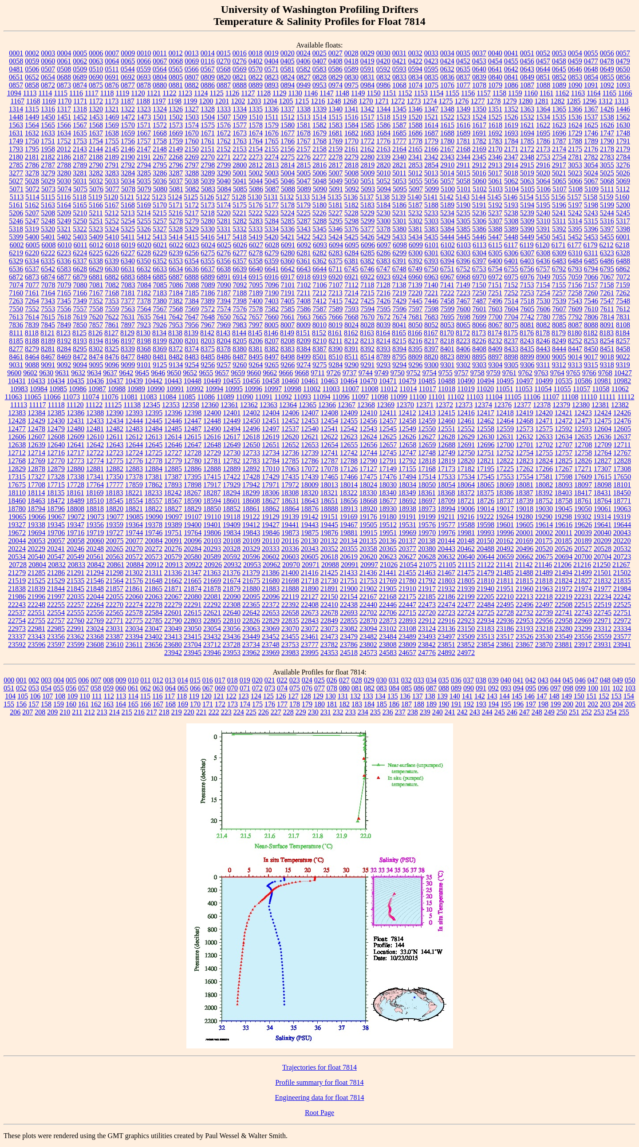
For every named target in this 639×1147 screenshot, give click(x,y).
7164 (48, 293)
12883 (134, 468)
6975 (511, 277)
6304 (479, 253)
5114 (32, 197)
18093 (563, 484)
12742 (349, 452)
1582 (319, 125)
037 (468, 680)
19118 (231, 516)
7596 (399, 309)
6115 (495, 245)
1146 (311, 93)
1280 (525, 101)
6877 (64, 277)
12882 (114, 468)
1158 (499, 93)
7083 (128, 285)
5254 (128, 221)
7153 (527, 285)
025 (319, 680)
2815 (303, 165)
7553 (48, 309)
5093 (368, 189)
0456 (527, 61)
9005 (559, 357)
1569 (112, 125)
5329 (192, 229)
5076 (96, 189)
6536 (16, 269)
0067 (160, 61)
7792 (575, 317)
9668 (302, 373)
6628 (80, 269)
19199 (427, 516)
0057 (623, 53)
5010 (383, 173)
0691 (112, 77)
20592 (232, 556)
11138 (132, 405)
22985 (56, 628)
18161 (75, 492)
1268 (350, 101)
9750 (397, 373)
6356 (224, 261)
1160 (531, 93)
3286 (160, 173)
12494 (232, 429)
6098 (400, 245)
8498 (287, 357)
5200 (623, 205)
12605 (622, 429)
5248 (48, 221)
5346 (335, 229)
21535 (75, 580)
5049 (335, 181)
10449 (212, 381)
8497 (271, 357)
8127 (111, 333)
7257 (559, 293)
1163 (578, 93)
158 (46, 704)
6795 (607, 269)
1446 (623, 109)
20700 (583, 556)
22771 (114, 620)
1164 (593, 93)
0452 (463, 61)
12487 (192, 429)
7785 (559, 317)
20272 (153, 548)
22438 (349, 604)
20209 (602, 540)
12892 (251, 468)
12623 (349, 437)
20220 (622, 540)
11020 (485, 389)
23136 (446, 628)
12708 (583, 444)
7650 (224, 317)
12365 (307, 405)
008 (108, 680)
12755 (544, 452)
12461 (466, 421)
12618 (251, 437)
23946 (212, 652)
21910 (407, 588)
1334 (240, 109)
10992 (195, 389)
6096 (368, 245)
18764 (602, 500)
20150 (485, 540)
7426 (383, 301)
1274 (429, 101)
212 (89, 712)
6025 (224, 245)
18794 (36, 508)
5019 (527, 173)
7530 (543, 301)
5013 (431, 173)
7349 (80, 301)
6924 (399, 277)
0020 (287, 53)
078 (332, 688)
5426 (367, 237)
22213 (524, 596)
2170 (495, 149)
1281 (541, 101)
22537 (17, 612)
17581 (544, 476)
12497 (271, 429)
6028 (272, 245)
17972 (290, 484)
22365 (251, 604)
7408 (303, 301)
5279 (192, 221)
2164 (399, 149)
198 (543, 704)
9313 (575, 365)
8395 (415, 349)
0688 (64, 77)
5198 (591, 205)
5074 (64, 189)
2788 (64, 165)
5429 (383, 237)
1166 (625, 93)
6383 (383, 261)
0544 (128, 69)
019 (245, 680)
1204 (270, 101)
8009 (303, 325)
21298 (114, 572)
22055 (114, 596)
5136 (350, 197)
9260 (240, 365)
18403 (563, 492)
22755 (36, 620)
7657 (255, 317)
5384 (447, 229)
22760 (75, 620)
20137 (407, 540)
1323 (144, 109)
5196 (559, 205)
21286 (56, 572)
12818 (427, 460)
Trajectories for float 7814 (319, 1067)
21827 (583, 580)
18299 (251, 492)
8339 (128, 349)
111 (97, 696)
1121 (154, 93)
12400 (212, 413)
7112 (352, 285)
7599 (447, 309)
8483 (192, 357)
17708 (36, 484)
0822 (255, 77)
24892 (446, 652)
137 (417, 696)
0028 (351, 53)
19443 (310, 524)
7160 (16, 293)
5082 (192, 189)
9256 (208, 365)
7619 (80, 317)
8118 (32, 333)
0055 (591, 53)
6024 (208, 245)
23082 (349, 628)
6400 (495, 261)
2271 (224, 157)
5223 (271, 213)
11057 (581, 389)
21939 (466, 588)
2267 (160, 157)
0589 (351, 69)
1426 (607, 109)
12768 (17, 460)
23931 (602, 644)
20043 (622, 532)
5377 (367, 229)
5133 (303, 197)
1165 (609, 93)
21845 (75, 588)
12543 (368, 429)
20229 (36, 548)
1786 (543, 141)
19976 (446, 532)
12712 (17, 452)
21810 (485, 580)
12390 (114, 413)
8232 (495, 341)
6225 (96, 253)
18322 (348, 492)
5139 (398, 197)
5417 (224, 237)
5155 (542, 197)
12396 (173, 413)
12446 (173, 421)
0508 (64, 69)
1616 (463, 125)
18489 (75, 500)
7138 (399, 285)
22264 (95, 604)
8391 (351, 349)
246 (512, 712)
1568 (96, 125)
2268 (176, 157)
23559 (602, 636)
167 (158, 704)
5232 (415, 213)
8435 (527, 349)
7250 (479, 293)
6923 (383, 277)
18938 (407, 508)
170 (195, 704)
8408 (479, 349)
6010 (64, 245)
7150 (479, 285)
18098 (602, 484)
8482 (176, 357)
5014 (447, 173)
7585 (287, 309)
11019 (465, 389)
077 (319, 688)
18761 (583, 500)
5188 (431, 205)
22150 (329, 596)
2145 (112, 149)
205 (630, 704)
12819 (446, 460)
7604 (511, 309)
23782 (329, 644)
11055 (562, 389)
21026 (389, 564)
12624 (368, 437)
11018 (446, 389)
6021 (160, 245)
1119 (123, 93)
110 (84, 696)
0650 (623, 69)
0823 (271, 77)
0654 (48, 77)
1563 (16, 125)
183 (356, 704)
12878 (36, 468)
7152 (511, 285)
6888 (192, 277)
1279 (509, 101)
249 (549, 712)
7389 (208, 301)
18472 (56, 500)
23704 (192, 644)
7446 (431, 301)
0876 (112, 85)
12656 (368, 444)
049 (617, 680)
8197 (128, 341)
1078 (479, 85)
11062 (620, 389)
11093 (302, 397)
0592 (383, 69)
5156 (558, 197)
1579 (271, 125)
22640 (232, 612)
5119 (95, 197)
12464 (505, 421)
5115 (48, 197)
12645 (153, 444)
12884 (153, 468)
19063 (622, 508)
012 (158, 680)
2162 (367, 149)
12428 (17, 421)
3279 (48, 173)
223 (226, 712)
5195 (543, 205)
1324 (160, 109)
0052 (543, 53)
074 (282, 688)
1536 (575, 117)
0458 (559, 61)
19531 (407, 524)
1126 (232, 93)
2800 (240, 165)
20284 (192, 548)
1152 (405, 93)
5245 (623, 213)
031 (394, 680)
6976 (527, 277)
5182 (351, 205)
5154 (526, 197)
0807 (192, 77)
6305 (495, 253)
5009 (367, 173)
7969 (224, 325)
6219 (16, 253)
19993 (485, 532)
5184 (383, 205)
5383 (431, 229)
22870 (368, 620)
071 (245, 688)
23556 (583, 636)
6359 (271, 261)
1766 (287, 141)
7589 (335, 309)
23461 (310, 636)
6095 (352, 245)
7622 (112, 317)
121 (218, 696)
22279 (173, 604)
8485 (208, 357)
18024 (368, 484)
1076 (447, 85)
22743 (583, 612)
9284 (335, 365)
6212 (607, 245)
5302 (415, 221)
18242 (172, 492)
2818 (351, 165)
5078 (128, 189)
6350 (144, 261)
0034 (447, 53)
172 (220, 704)
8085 (559, 325)
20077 (134, 540)
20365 (388, 548)
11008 (369, 389)
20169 (524, 540)
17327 (36, 476)
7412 (319, 301)
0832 (383, 77)
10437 (114, 381)
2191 (144, 157)
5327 (160, 229)
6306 (511, 253)
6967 (447, 277)
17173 (446, 468)
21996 (36, 596)
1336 (271, 109)
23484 (388, 636)
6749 (415, 269)
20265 (114, 548)
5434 (415, 237)
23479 (349, 636)
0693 (144, 77)
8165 (399, 333)
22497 (544, 604)
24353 (329, 652)
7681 (415, 317)
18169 (94, 492)
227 (276, 712)
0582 (303, 69)
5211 (96, 213)
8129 (127, 333)
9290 (351, 365)
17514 (427, 476)
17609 (583, 476)
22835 (290, 620)
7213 (335, 293)
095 (530, 688)
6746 (367, 269)
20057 (56, 540)
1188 (143, 101)
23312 (602, 628)
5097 (416, 189)
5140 (414, 197)
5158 (590, 197)
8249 (559, 341)
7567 (160, 309)
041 (518, 680)
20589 (212, 556)
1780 (447, 141)
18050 (427, 484)
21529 (56, 580)
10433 (36, 381)
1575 (208, 125)
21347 (192, 572)
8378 (224, 349)
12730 (232, 452)
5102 (480, 189)
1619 (511, 125)
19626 (583, 524)
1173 (111, 101)
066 (195, 688)
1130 (295, 93)
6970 (479, 277)
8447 (575, 349)
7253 (527, 293)
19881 (349, 532)
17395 (192, 476)
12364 (288, 405)
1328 (208, 109)
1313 (621, 101)
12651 (271, 444)
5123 (159, 197)
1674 (255, 133)
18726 (485, 500)
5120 (111, 197)
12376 (503, 405)
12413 (427, 413)
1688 (447, 133)
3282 (96, 173)
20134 (348, 540)
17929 (232, 484)
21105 (447, 564)
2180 (16, 157)
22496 (524, 604)
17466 (349, 476)
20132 (329, 540)
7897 (128, 325)
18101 (622, 484)
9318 (607, 365)
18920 (368, 508)
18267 (192, 492)
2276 (303, 157)
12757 (563, 452)
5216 (176, 213)
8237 (511, 341)
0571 (271, 69)
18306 (270, 492)
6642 (287, 269)
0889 (255, 85)
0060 (48, 61)
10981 (602, 381)
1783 (495, 141)
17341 (95, 476)
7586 (303, 309)
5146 (510, 197)
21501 (602, 572)
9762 (525, 373)
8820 (431, 357)
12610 (95, 437)
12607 (36, 437)
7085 (160, 285)
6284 (351, 253)
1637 (96, 133)
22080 (192, 596)
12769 (36, 460)
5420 (271, 237)
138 (430, 696)
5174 (224, 205)
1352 (511, 109)
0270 (224, 61)
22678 (329, 612)
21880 (251, 588)
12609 (75, 437)
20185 (563, 540)
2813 (271, 165)
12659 (427, 444)
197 (530, 704)
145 (517, 696)
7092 (240, 285)
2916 (543, 165)
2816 (319, 165)
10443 (173, 381)
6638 (224, 269)
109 (72, 696)
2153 (240, 149)
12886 (192, 468)
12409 (349, 413)
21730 (329, 580)
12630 (485, 437)
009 (120, 680)
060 (120, 688)
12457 (388, 421)
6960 (415, 277)
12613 (153, 437)
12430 (56, 421)
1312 (605, 101)
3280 (64, 173)
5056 (431, 181)
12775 (114, 460)
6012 (96, 245)
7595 (383, 309)
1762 (224, 141)
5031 (80, 181)
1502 (176, 117)
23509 (466, 636)
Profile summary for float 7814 (319, 1082)
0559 (144, 69)
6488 (623, 261)
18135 (55, 492)
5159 (606, 197)
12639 (36, 444)
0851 (543, 77)
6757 (543, 269)
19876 (329, 532)
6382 (367, 261)
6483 (559, 261)
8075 (511, 325)
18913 (349, 508)
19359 (114, 524)
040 (506, 680)
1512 (287, 117)
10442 (153, 381)
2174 (559, 149)
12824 (544, 460)
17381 (153, 476)
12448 (212, 421)
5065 (559, 181)
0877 (128, 85)
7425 (367, 301)
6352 (160, 261)
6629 (96, 269)
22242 (622, 596)
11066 (51, 397)
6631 (128, 269)
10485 (427, 381)
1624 (575, 125)
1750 (32, 141)
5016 (479, 173)
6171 (559, 245)
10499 (544, 381)
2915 (527, 165)
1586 (383, 125)
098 (568, 688)
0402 (255, 61)
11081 (129, 397)
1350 (479, 109)
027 (344, 680)
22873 (388, 620)
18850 (212, 508)
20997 (369, 564)
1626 (607, 125)
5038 (192, 181)
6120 (543, 245)
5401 (48, 237)
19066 (37, 516)
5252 (112, 221)
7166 (80, 293)
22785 (153, 620)
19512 (388, 524)
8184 (622, 333)
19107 (193, 516)
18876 (310, 508)
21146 (543, 564)
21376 (232, 572)
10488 (446, 381)
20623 (388, 556)
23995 (310, 652)
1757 (144, 141)
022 (282, 680)
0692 (128, 77)
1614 (431, 125)
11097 (360, 397)
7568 (176, 309)
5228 (351, 213)
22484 (485, 604)
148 (554, 696)
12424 (602, 413)
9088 (32, 365)
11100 (417, 397)
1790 (607, 141)
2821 (399, 165)
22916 (446, 620)
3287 (176, 173)
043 (543, 680)
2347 (511, 157)
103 (630, 688)
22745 (602, 612)
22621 (212, 612)
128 (305, 696)
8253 (591, 341)
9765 (573, 373)
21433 (349, 572)
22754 (17, 620)
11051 (504, 389)
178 (294, 704)
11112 (625, 397)
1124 (201, 93)
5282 (240, 221)
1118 (107, 93)
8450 (591, 349)
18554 (134, 500)
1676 (271, 133)
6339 (112, 261)
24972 (466, 652)
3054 (591, 165)
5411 (127, 237)
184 (369, 704)
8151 (303, 333)
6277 (240, 253)
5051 (367, 181)
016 (207, 680)
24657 (407, 652)
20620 (368, 556)
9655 (206, 373)
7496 (495, 301)
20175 (543, 540)
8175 (511, 333)
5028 (32, 181)
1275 (445, 101)
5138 (382, 197)
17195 (485, 468)
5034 (128, 181)
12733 (251, 452)
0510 (96, 69)
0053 (559, 53)
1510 (255, 117)
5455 (607, 237)
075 (294, 688)
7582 (271, 309)
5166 (96, 205)
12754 (524, 452)
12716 (56, 452)
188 (419, 704)
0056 (607, 53)
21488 (524, 572)
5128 (239, 197)
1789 (591, 141)
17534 (466, 476)
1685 (399, 133)
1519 (399, 117)
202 (593, 704)
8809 (415, 357)
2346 (495, 157)
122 (231, 696)
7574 (224, 309)
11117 (37, 405)
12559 (505, 429)
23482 (368, 636)
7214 (351, 293)
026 (332, 680)
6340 (128, 261)
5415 (192, 237)
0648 (591, 69)
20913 (174, 564)
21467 (446, 572)
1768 (319, 141)
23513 (485, 636)
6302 (447, 253)
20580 (192, 556)
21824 (563, 580)
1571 (144, 125)
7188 (240, 293)
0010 (144, 53)
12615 (192, 437)
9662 (270, 373)
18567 (173, 500)
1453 (96, 117)
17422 (232, 476)
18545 (114, 500)
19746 (153, 532)
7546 (591, 301)
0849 (527, 77)
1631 (16, 133)
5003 (271, 173)
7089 (208, 285)
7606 (543, 309)
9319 (623, 365)
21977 (602, 588)
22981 (36, 628)
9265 (271, 365)
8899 (527, 357)
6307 (527, 253)
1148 (342, 93)
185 (381, 704)
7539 (559, 301)
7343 (48, 301)
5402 (64, 237)
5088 (288, 189)
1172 (96, 101)
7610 (591, 309)
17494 (407, 476)
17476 (388, 476)
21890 (310, 588)
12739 (310, 452)
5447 (495, 237)
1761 (208, 141)
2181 (32, 157)
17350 (114, 476)
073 (269, 688)
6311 (591, 253)
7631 (128, 317)
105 (22, 696)
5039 (208, 181)
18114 (36, 492)
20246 (75, 548)
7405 (287, 301)
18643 (310, 500)
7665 (319, 317)
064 (170, 688)
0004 (64, 53)
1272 (397, 101)
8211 (335, 341)
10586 (583, 381)
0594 (415, 69)
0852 (559, 77)
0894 (287, 85)
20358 (368, 548)
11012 (389, 389)
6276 (224, 253)
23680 (173, 644)
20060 (95, 540)
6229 (160, 253)
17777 (114, 484)
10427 (623, 373)
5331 (224, 229)
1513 (303, 117)
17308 (622, 468)
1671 (208, 133)
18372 (465, 492)
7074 (16, 285)
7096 (272, 285)
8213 (367, 341)
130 (330, 696)
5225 (303, 213)
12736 (290, 452)
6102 (448, 245)
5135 (334, 197)
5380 (399, 229)
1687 (431, 133)
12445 (153, 421)
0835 (431, 77)
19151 (329, 516)
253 (599, 712)
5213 (128, 213)
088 (443, 688)
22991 (75, 628)
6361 (303, 261)
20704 (602, 556)
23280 (563, 628)
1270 (366, 101)
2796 (176, 165)
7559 (112, 309)
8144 (239, 333)
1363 (527, 109)
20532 (622, 548)
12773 (75, 460)
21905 (388, 588)
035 (443, 680)
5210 (80, 213)
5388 (495, 229)
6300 (415, 253)
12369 (385, 405)
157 (33, 704)
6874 (48, 277)
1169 (48, 101)
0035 (463, 53)
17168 (427, 468)
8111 (16, 333)
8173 (479, 333)
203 (605, 704)
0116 (207, 61)
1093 (623, 85)
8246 (543, 341)
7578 (255, 309)
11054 (543, 389)
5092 (352, 189)
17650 (622, 476)
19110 (212, 516)
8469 (64, 357)
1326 (176, 109)
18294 (231, 492)
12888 (212, 468)
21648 (153, 580)
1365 (559, 109)
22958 (563, 620)
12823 (524, 460)
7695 (447, 317)
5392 (559, 229)
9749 (382, 373)
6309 (559, 253)
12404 (271, 413)
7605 (527, 309)
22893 (407, 620)
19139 (290, 516)
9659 (238, 373)
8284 (64, 349)
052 (21, 688)
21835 (622, 580)
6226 (112, 253)
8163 (367, 333)
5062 (511, 181)
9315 (591, 365)
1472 (128, 117)
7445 (415, 301)
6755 (511, 269)
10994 (214, 389)
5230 (383, 213)
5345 (319, 229)
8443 (543, 349)
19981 (466, 532)
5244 (607, 213)
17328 (56, 476)
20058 (76, 540)
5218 (208, 213)
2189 (112, 157)
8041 (399, 325)
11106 (531, 397)
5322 (80, 229)
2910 (447, 165)
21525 (36, 580)
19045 (563, 508)
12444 (134, 421)
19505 (368, 524)
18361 (426, 492)
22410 (329, 604)
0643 (527, 69)
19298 (563, 516)
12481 (95, 429)
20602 (271, 556)
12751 (485, 452)
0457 (543, 61)
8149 (287, 333)
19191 (407, 516)
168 (170, 704)
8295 (80, 349)
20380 (427, 548)
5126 (207, 197)
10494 (485, 381)
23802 (368, 644)
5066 (575, 181)
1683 (367, 133)
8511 (351, 357)
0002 (32, 53)
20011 (563, 532)
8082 (543, 325)
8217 (431, 341)
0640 (479, 69)
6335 (48, 261)
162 (96, 704)
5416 (208, 237)
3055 (607, 165)
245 (499, 712)
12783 (251, 460)
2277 (319, 157)
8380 (240, 349)
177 (282, 704)
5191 (479, 205)
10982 (622, 381)
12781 (212, 460)
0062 (80, 61)
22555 (75, 612)
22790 (173, 620)
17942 (251, 484)
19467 (349, 524)
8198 (144, 341)
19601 (505, 524)
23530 (544, 636)
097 (555, 688)
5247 (32, 221)
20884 (135, 564)
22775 (134, 620)
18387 (524, 492)
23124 (427, 628)
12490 (212, 429)
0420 (383, 61)
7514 (511, 301)
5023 (575, 173)
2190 (128, 157)
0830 (351, 77)
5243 (591, 213)
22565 (114, 612)
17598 (563, 476)
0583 (319, 69)
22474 (446, 604)
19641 (602, 524)
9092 (64, 365)
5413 (160, 237)
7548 (623, 301)
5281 (224, 221)
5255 (144, 221)
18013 (329, 484)
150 (579, 696)
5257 (160, 221)
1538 (607, 117)
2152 (224, 149)
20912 (154, 564)
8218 (447, 341)
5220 (224, 213)
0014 (208, 53)
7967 (208, 325)
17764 (95, 484)
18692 (407, 500)
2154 (255, 149)
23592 (17, 644)
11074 (90, 397)
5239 (527, 213)
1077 (463, 85)
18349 (407, 492)
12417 (485, 413)
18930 (388, 508)
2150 (192, 149)
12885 (173, 468)
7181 (128, 293)
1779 (431, 141)
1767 (303, 141)
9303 (479, 365)
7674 (399, 317)
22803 (192, 620)
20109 (251, 540)
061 (133, 688)
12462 (485, 421)
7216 (383, 293)
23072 (310, 628)
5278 (176, 221)
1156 (468, 93)
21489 (544, 572)
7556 (64, 309)
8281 (48, 349)
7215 (367, 293)
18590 (192, 500)
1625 (591, 125)
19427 (271, 524)
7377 (128, 301)
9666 (286, 373)
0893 (271, 85)
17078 (329, 468)
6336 (64, 261)
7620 (96, 317)
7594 (367, 309)
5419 (255, 237)
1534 (543, 117)
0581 (287, 69)
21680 (271, 580)
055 (58, 688)
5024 (591, 173)
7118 (367, 285)
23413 (173, 636)
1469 (112, 117)
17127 (368, 468)
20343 (310, 548)
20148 (465, 540)
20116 (290, 540)
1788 (575, 141)
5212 (112, 213)
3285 (144, 173)
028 (356, 680)
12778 (153, 460)
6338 (96, 261)
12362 (249, 405)
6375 (335, 261)
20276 (173, 548)
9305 (511, 365)
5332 (240, 229)
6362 (319, 261)
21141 (504, 564)
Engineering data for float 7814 (319, 1097)
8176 (527, 333)
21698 (290, 580)
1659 (128, 133)
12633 (544, 437)
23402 (153, 636)
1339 (319, 109)
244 (487, 712)
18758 (563, 500)
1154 (436, 93)
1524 (479, 117)
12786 (310, 460)
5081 (176, 189)
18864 (290, 508)
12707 (563, 444)
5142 (446, 197)
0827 (303, 77)
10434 (56, 381)
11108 (570, 397)
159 (58, 704)
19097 (173, 516)
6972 (495, 277)
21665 (192, 580)
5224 (287, 213)
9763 (541, 373)
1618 (495, 125)
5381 (415, 229)
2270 (208, 157)
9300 (431, 365)
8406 (463, 349)
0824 (287, 77)
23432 (212, 636)
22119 (290, 596)
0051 (527, 53)
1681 (335, 133)
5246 (16, 221)
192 (468, 704)
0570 (255, 69)
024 (307, 680)
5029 (48, 181)
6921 (351, 277)
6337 (80, 261)
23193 (524, 628)
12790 (368, 460)
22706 (388, 612)
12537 (290, 429)
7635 (144, 317)
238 (412, 712)
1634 (64, 133)
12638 (17, 444)
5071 (16, 189)
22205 (485, 596)
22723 (446, 612)
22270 (114, 604)
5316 (607, 221)
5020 (543, 173)
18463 (36, 500)
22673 (310, 612)
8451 (607, 349)
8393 (383, 349)
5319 (32, 229)
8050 (415, 325)
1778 (415, 141)
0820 (224, 77)
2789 (80, 165)
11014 (408, 389)
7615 (48, 317)
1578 (255, 125)
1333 (224, 109)
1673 (240, 133)
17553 (505, 476)
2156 (287, 149)
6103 (464, 245)
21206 (563, 564)
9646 (158, 373)
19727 (114, 532)
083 (381, 688)
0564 (160, 69)
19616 (563, 524)
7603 (495, 309)
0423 (431, 61)
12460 (446, 421)
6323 (607, 253)
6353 (176, 261)
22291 (192, 604)
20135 (368, 540)
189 (431, 704)
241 (450, 712)
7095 (256, 285)
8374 (192, 349)
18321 (329, 492)
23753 (290, 644)
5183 (367, 205)
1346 (415, 109)
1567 (80, 125)
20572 (134, 556)
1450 (48, 117)
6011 (80, 245)
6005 (32, 245)
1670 (192, 133)
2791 (112, 165)
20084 (154, 540)
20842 (96, 564)
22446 (388, 604)
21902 (368, 588)
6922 (367, 277)
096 (543, 688)
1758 (160, 141)
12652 (290, 444)
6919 (319, 277)
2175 (575, 149)
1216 (318, 101)
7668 (351, 317)
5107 (559, 189)
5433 (399, 237)
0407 (319, 61)
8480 (144, 357)
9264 (255, 365)
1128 (264, 93)
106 (35, 696)
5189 (447, 205)
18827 (173, 508)
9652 (190, 373)
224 (238, 712)
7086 (176, 285)
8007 (287, 325)
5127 (223, 197)
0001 (16, 53)
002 (33, 680)
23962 (251, 652)
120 (206, 696)
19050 (583, 508)
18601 (232, 500)
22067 (173, 596)
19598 (485, 524)
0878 (144, 85)
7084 (144, 285)
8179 (559, 333)
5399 (16, 237)
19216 (465, 516)
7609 (575, 309)
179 (307, 704)
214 (114, 712)
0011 (159, 53)
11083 (148, 397)
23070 (290, 628)
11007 (350, 389)
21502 (622, 572)
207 (27, 712)
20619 (349, 556)
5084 (224, 189)
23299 (583, 628)
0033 (431, 53)
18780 (17, 508)
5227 (335, 213)
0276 (240, 61)
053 (33, 688)
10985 (58, 389)
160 (71, 704)
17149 (388, 468)
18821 (134, 508)
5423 (319, 237)
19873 (290, 532)
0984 (367, 85)
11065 (32, 397)
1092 (607, 85)
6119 (526, 245)
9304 (495, 365)
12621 (310, 437)
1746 (591, 133)
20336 (290, 548)
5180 (319, 205)
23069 (271, 628)
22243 (17, 604)
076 (307, 688)
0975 (351, 85)
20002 (544, 532)
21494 (563, 572)
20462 (466, 548)
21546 (95, 580)
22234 (602, 596)
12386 (75, 413)
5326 (144, 229)
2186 (64, 157)
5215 (160, 213)
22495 (505, 604)
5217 (192, 213)
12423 (583, 413)
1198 (174, 101)
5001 (240, 173)
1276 (461, 101)
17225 (505, 468)
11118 (55, 405)
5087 (272, 189)
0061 (64, 61)
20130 (309, 540)
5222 (255, 213)
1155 (452, 93)
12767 (622, 452)
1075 (431, 85)
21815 (524, 580)
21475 (466, 572)
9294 (399, 365)
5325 (128, 229)
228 (288, 712)
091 (481, 688)
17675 (17, 484)
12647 (192, 444)
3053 (575, 165)
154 (628, 696)
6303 (463, 253)
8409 (495, 349)
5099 (432, 189)
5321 (64, 229)
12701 (524, 444)
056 (71, 688)
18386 (504, 492)
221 (201, 712)
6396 (463, 261)
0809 (208, 77)
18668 (368, 500)
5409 (96, 237)
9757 (461, 373)
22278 (153, 604)
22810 (232, 620)
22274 (134, 604)
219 (176, 712)
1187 (127, 101)
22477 (466, 604)
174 (245, 704)
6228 (144, 253)
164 (120, 704)
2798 (208, 165)
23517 (505, 636)
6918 (303, 277)
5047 (303, 181)
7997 (255, 325)
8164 (383, 333)
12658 (407, 444)
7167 (96, 293)
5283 (255, 221)
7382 (176, 301)
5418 (240, 237)
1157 (483, 93)
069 (220, 688)
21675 (251, 580)
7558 (96, 309)
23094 (368, 628)
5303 (431, 221)
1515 (335, 117)
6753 (479, 269)
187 (406, 704)
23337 (17, 636)
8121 (47, 333)
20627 (407, 556)
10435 (75, 381)
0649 (607, 69)
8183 (607, 333)
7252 (511, 293)
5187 (415, 205)
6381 (351, 261)
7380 (160, 301)
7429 (399, 301)
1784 (511, 141)
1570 (128, 125)
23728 (232, 644)
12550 (427, 429)
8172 (463, 333)
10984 (38, 389)
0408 (335, 61)
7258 (575, 293)
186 (394, 704)
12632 (524, 437)
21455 (407, 572)
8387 (319, 349)
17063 (290, 468)
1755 (112, 141)
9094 (80, 365)
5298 (351, 221)
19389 (173, 524)
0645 (559, 69)
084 (394, 688)
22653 (271, 612)
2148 (160, 149)
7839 (32, 325)
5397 (607, 229)
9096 (112, 365)
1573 (176, 125)
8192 (64, 341)
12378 (542, 405)
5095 (400, 189)
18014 (349, 484)
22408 (310, 604)
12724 (134, 452)
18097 (583, 484)
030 (381, 680)
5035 (144, 181)
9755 (445, 373)
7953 (176, 325)
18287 (212, 492)
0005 (80, 53)
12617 (232, 437)
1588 (415, 125)
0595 (431, 69)
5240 (543, 213)
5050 (351, 181)
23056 (232, 628)
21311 (153, 572)
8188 (32, 341)
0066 (144, 61)
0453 (479, 61)
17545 (485, 476)
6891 (224, 277)
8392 (367, 349)
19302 (583, 516)
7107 (336, 285)
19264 (504, 516)
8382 (271, 349)
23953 (232, 652)
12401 (232, 413)
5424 (335, 237)
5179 (303, 205)
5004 (287, 173)
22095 (251, 596)
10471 (388, 381)
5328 (176, 229)
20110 (271, 540)
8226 (479, 341)
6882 (112, 277)
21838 (17, 588)
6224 (80, 253)
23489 (407, 636)
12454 (329, 421)
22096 (271, 596)
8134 (159, 333)
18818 (95, 508)
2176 (591, 149)
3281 (80, 173)
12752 (505, 452)
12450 (251, 421)
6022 (176, 245)
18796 (56, 508)
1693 (511, 133)
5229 (367, 213)
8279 (32, 349)
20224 (17, 548)
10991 (175, 389)
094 (518, 688)
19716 (75, 532)
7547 (607, 301)
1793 (16, 149)
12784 (271, 460)
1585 (367, 125)
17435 (290, 476)
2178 (607, 149)
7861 (112, 325)
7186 (208, 293)
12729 (212, 452)
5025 (607, 173)
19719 (95, 532)
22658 (290, 612)
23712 (212, 644)
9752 (413, 373)
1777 (399, 141)
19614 (544, 524)
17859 (134, 484)
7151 (495, 285)
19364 (134, 524)
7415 (335, 301)
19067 (56, 516)
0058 (16, 61)
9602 (30, 373)
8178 (543, 333)
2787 (48, 165)
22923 (466, 620)
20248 (95, 548)
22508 (563, 604)
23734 (251, 644)
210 (64, 712)
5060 (479, 181)
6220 (32, 253)
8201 (192, 341)
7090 (224, 285)
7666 (335, 317)
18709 (446, 500)
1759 (176, 141)
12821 (485, 460)
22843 (310, 620)
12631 (505, 437)
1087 (527, 85)
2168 (463, 149)
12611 (114, 437)
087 (431, 688)
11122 (94, 405)
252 (586, 712)
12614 (173, 437)
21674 (232, 580)
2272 (240, 157)
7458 (447, 301)
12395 (153, 413)
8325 (112, 349)
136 (405, 696)
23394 (134, 636)
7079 (64, 285)
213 (102, 712)
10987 (97, 389)
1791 (623, 141)
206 (15, 712)
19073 (95, 516)
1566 (64, 125)
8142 (207, 333)
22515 (583, 604)
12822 (505, 460)
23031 (114, 628)
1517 (367, 117)
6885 (160, 277)
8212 (351, 341)
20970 (291, 564)
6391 (399, 261)
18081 (524, 484)
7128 (383, 285)
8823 (447, 357)
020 (257, 680)
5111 (607, 189)
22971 (602, 620)
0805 (176, 77)
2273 (255, 157)
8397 (431, 349)
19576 (427, 524)
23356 (56, 636)
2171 (511, 149)
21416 (310, 572)
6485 (591, 261)
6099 (416, 245)
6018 (112, 245)
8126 (95, 333)
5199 (607, 205)
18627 (271, 500)
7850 (80, 325)
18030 (388, 484)
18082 (544, 484)
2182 (48, 157)
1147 (326, 93)
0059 (32, 61)
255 (624, 712)
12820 (466, 460)
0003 (48, 53)
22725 (485, 612)
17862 (153, 484)
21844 (56, 588)
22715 (407, 612)
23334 (622, 628)
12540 (310, 429)
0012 (176, 53)
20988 (330, 564)
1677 (287, 133)
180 (319, 704)
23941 (622, 644)
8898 (511, 357)
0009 (128, 53)
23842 (427, 644)
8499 (303, 357)
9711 (317, 373)
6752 (463, 269)
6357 (240, 261)
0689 (80, 77)
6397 (479, 261)
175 (257, 704)
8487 (240, 357)
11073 (71, 397)
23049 (173, 628)
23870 (544, 644)
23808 (388, 644)
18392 (543, 492)
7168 (112, 293)
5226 (319, 213)
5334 (271, 229)
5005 (303, 173)
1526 (511, 117)
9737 (350, 373)
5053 (399, 181)
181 (332, 704)
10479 (407, 381)
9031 (16, 365)
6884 (144, 277)
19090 (154, 516)
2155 (271, 149)
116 (157, 696)
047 (593, 680)
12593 (583, 429)
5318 (16, 229)
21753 (368, 580)
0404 (271, 61)
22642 (251, 612)
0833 (399, 77)
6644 (319, 269)
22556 (95, 612)
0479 (623, 61)
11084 (167, 397)
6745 (351, 269)
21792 (427, 580)
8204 (224, 341)
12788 (349, 460)
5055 (415, 181)
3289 (208, 173)
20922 (193, 564)
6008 (48, 245)
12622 (329, 437)
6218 (622, 245)
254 (611, 712)
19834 (232, 532)
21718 (310, 580)
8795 (399, 357)
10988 (117, 389)
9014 (575, 357)
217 (151, 712)
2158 (319, 149)
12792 (407, 460)
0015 (224, 53)
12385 (56, 413)
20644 (485, 556)
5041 (240, 181)
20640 (466, 556)
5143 (462, 197)
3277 (16, 173)
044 (555, 680)
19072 (76, 516)
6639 (240, 269)
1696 (559, 133)
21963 (544, 588)
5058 (463, 181)
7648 (208, 317)
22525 (622, 604)
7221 (431, 293)
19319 (622, 516)
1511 (271, 117)
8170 (447, 333)
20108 (232, 540)
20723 (622, 556)
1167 (17, 101)
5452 (575, 237)
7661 (287, 317)
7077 (32, 285)
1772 (367, 141)
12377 (522, 405)
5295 (335, 221)
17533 (446, 476)
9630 (46, 373)
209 (52, 712)
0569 (240, 69)
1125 (216, 93)
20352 (329, 548)
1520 (415, 117)
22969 (583, 620)
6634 (176, 269)
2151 (208, 149)
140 (455, 696)
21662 (173, 580)
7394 (224, 301)
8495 (255, 357)
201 (580, 704)
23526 (524, 636)
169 (183, 704)
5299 (367, 221)
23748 (271, 644)
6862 (623, 269)
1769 (335, 141)
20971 (311, 564)
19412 (251, 524)
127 (293, 696)
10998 (292, 389)
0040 (495, 53)
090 (468, 688)
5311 (559, 221)
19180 (388, 516)
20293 (212, 548)
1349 (463, 109)
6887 (176, 277)
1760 (192, 141)
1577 (240, 125)
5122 (143, 197)
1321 (112, 109)
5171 (176, 205)
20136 (387, 540)
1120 (138, 93)
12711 (622, 444)
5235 (463, 213)
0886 (208, 85)
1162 (562, 93)
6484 (575, 261)
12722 (95, 452)
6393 (431, 261)
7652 (240, 317)
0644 (543, 69)
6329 (16, 261)
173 (232, 704)
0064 (112, 61)
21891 (329, 588)
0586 (335, 69)
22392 (290, 604)
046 (580, 680)
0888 (240, 85)
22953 (524, 620)
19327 (17, 524)
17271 (583, 468)
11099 (398, 397)
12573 (524, 429)
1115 (60, 93)
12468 (524, 421)
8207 (271, 341)
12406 (290, 413)
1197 (159, 101)
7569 (192, 309)
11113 (18, 405)
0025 (319, 53)
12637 (622, 437)
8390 (335, 349)
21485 (505, 572)
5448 (511, 237)
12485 (173, 429)
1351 (495, 109)
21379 (251, 572)
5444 (447, 237)
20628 (427, 556)
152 (604, 696)
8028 (367, 325)
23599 (75, 644)
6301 (431, 253)
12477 (17, 429)
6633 (160, 269)
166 (145, 704)
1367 (591, 109)
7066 (591, 277)
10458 (271, 381)
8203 (208, 341)
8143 (223, 333)
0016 (240, 53)
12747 (407, 452)
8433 (511, 349)
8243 (527, 341)
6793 (575, 269)
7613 (16, 317)
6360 (287, 261)
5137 (366, 197)
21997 (56, 596)
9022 (623, 357)
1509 (240, 117)
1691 (479, 133)
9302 (463, 365)
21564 (114, 580)
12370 (405, 405)
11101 (437, 397)
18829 (192, 508)
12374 (483, 405)
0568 (224, 69)
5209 (64, 213)
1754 (96, 141)
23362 (75, 636)
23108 (407, 628)
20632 (446, 556)
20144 (446, 540)
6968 (463, 277)
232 (338, 712)
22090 (232, 596)
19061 (602, 508)
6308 (543, 253)
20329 (251, 548)
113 (121, 696)
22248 (36, 604)
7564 (144, 309)
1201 (222, 101)
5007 (335, 173)
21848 (95, 588)
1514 (319, 117)
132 (355, 696)
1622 (543, 125)
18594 (212, 500)
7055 (559, 277)
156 (21, 704)
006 (83, 680)
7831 (623, 317)
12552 (466, 429)
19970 (427, 532)
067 (207, 688)
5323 (96, 229)
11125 (113, 405)
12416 (466, 413)
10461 (310, 381)
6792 (559, 269)
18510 (95, 500)
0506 (32, 69)
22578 (134, 612)
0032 (415, 53)
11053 (523, 389)
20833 (76, 564)
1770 (351, 141)
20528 (602, 548)
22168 (388, 596)
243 (474, 712)
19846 (271, 532)
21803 (446, 580)
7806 (591, 317)
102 (617, 688)
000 (9, 680)
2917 (559, 165)
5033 (112, 181)
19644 (622, 524)
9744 (366, 373)
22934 (485, 620)
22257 (75, 604)
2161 (351, 149)
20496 (524, 548)
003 (46, 680)
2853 (415, 165)
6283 (335, 253)
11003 (330, 389)
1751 (48, 141)
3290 (224, 173)
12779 (173, 460)
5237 (495, 213)
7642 (176, 317)
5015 (463, 173)
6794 (591, 269)
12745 (388, 452)
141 (467, 696)
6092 (304, 245)
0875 (96, 85)
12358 (190, 405)
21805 (466, 580)
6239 (176, 253)
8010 (319, 325)
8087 (575, 325)
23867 (524, 644)
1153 (421, 93)
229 (301, 712)
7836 (16, 325)
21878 (212, 588)
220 (189, 712)
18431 (602, 492)
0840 (495, 77)
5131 (271, 197)
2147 (144, 149)
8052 (431, 325)
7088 (192, 285)
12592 (563, 429)
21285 (36, 572)
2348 (527, 157)
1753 (80, 141)
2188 (96, 157)
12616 (212, 437)
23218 (544, 628)
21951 (505, 588)
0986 (383, 85)
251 (574, 712)
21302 (134, 572)
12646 (173, 444)
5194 (527, 205)
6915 (255, 277)
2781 (575, 157)
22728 (505, 612)
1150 (373, 93)
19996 (505, 532)
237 (400, 712)
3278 (32, 173)
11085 (186, 397)
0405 (287, 61)
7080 (80, 285)
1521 (431, 117)
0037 (479, 53)
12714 (36, 452)
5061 (495, 181)
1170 (64, 101)
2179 (623, 149)
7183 (160, 293)
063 (158, 688)
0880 (160, 85)
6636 (192, 269)
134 (380, 696)
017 (220, 680)
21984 (622, 588)
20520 (544, 548)
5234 (447, 213)
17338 (75, 476)
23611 (133, 644)
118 (182, 696)
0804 (160, 77)
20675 (544, 556)
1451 (64, 117)
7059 (575, 277)
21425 (329, 572)
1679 (319, 133)
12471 (544, 421)
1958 (48, 149)
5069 (623, 181)
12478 (36, 429)
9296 (415, 365)
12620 (290, 437)
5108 (575, 189)
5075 (80, 189)
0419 (367, 61)
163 (108, 704)
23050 (192, 628)
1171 (80, 101)
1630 (623, 125)
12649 (232, 444)
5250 (80, 221)
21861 (134, 588)
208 (40, 712)
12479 (56, 429)
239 (425, 712)
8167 (431, 333)
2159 (335, 149)
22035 (75, 596)
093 (506, 688)
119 (194, 696)
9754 (429, 373)
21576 (134, 580)
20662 (524, 556)
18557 (153, 500)
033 (419, 680)
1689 (463, 133)
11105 (512, 397)
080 (344, 688)
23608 (95, 644)
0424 (447, 61)
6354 (192, 261)
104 (10, 696)
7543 (575, 301)
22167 (368, 596)
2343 (447, 157)
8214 (383, 341)
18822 (153, 508)
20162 (504, 540)
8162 (351, 333)
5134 (319, 197)
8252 (575, 341)
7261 (607, 293)
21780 (407, 580)
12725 (153, 452)
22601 (173, 612)
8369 (160, 349)
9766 (589, 373)
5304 (447, 221)
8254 (607, 341)
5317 (623, 221)
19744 (134, 532)
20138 (426, 540)
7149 (463, 285)
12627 (427, 437)
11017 (427, 389)
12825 (563, 460)
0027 (335, 53)
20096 (193, 540)
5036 (160, 181)
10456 (251, 381)
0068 (176, 61)
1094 (14, 93)
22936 (505, 620)
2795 (160, 165)
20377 (407, 548)
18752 (544, 500)
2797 (192, 165)
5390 (527, 229)
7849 (64, 325)
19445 (329, 524)
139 (442, 696)
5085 (240, 189)
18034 (407, 484)
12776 (134, 460)
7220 (415, 293)
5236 (479, 213)
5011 (399, 173)
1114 (45, 93)
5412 (144, 237)
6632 (144, 269)
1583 (335, 125)
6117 (511, 245)
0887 (224, 85)
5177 (271, 205)
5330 (208, 229)
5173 (208, 205)
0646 (575, 69)
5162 (32, 205)
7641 (160, 317)
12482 (114, 429)
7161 (32, 293)
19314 (602, 516)
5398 (623, 229)
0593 (399, 69)
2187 (80, 157)
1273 (413, 101)
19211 (446, 516)
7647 (192, 317)
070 (232, 688)
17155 (407, 468)
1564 (32, 125)
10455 (232, 381)
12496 (251, 429)
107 (47, 696)
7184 (176, 293)
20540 (36, 556)
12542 (349, 429)
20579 (173, 556)
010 (133, 680)
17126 (349, 468)
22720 (427, 612)
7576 (240, 309)
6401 (511, 261)
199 (555, 704)
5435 (431, 237)
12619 (271, 437)
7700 (495, 317)
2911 (463, 165)
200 (568, 704)
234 (363, 712)
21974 (583, 588)
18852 (232, 508)
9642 (126, 373)
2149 (176, 149)
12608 (56, 437)
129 (318, 696)
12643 (114, 444)
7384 (192, 301)
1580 (287, 125)
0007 (112, 53)
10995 (234, 389)
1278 (493, 101)
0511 (111, 69)
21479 (485, 572)
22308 (232, 604)
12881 (95, 468)
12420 (544, 413)
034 (431, 680)
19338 (36, 524)
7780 (543, 317)
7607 (559, 309)
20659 (505, 556)
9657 (222, 373)
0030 (383, 53)
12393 (134, 413)
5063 (527, 181)
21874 (192, 588)
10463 (329, 381)
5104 (512, 189)
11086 (206, 397)
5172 (192, 205)
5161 (16, 205)
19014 (485, 508)
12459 (427, 421)
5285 (287, 221)
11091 (263, 397)
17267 (563, 468)
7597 (415, 309)
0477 (591, 61)
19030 (544, 508)
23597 (56, 644)
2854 (431, 165)
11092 (283, 397)
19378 (153, 524)
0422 (415, 61)
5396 (591, 229)
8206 (255, 341)
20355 (349, 548)
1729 (575, 133)
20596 (251, 556)
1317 (64, 109)
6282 (319, 253)
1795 (32, 149)
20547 (56, 556)
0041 (511, 53)
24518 (349, 652)
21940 (485, 588)
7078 (48, 285)
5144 (478, 197)
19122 (251, 516)
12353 (171, 405)
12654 (329, 444)
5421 (287, 237)
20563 (114, 556)
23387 (114, 636)
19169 (349, 516)
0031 (399, 53)
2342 (431, 157)
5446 (479, 237)
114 (133, 696)
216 (139, 712)
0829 (335, 77)
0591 (367, 69)
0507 (48, 69)
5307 (495, 221)
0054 (575, 53)
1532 (527, 117)
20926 (213, 564)
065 (183, 688)
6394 (447, 261)
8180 (575, 333)
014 (183, 680)
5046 (287, 181)
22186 (446, 596)
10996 (253, 389)
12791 (388, 460)
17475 (368, 476)
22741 (563, 612)
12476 (622, 421)
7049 (543, 277)
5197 (575, 205)
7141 (447, 285)
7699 (479, 317)
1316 (48, 109)
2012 (64, 149)
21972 (563, 588)
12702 (544, 444)
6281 (303, 253)
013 (170, 680)
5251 (96, 221)
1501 (160, 117)
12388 (95, 413)
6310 (575, 253)
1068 (399, 85)
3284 (128, 173)
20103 (212, 540)
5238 (511, 213)
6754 (495, 269)
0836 (447, 77)
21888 (290, 588)
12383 (17, 413)
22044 (95, 596)
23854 (485, 644)
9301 (447, 365)
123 (243, 696)
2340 (399, 157)
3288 (192, 173)
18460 (17, 500)
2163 (383, 149)
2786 (32, 165)
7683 (431, 317)
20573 (153, 556)
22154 (349, 596)
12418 (505, 413)
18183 (114, 492)
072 (257, 688)
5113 (17, 197)
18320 (309, 492)
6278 (255, 253)
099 (580, 688)
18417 (583, 492)
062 (145, 688)
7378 (144, 301)
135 (392, 696)
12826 (583, 460)
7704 (511, 317)
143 (492, 696)
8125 (79, 333)
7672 (383, 317)
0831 (367, 77)
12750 (466, 452)
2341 (415, 157)
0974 (335, 85)
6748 (399, 269)
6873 (32, 277)
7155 (559, 285)
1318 (80, 109)
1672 (224, 133)
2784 (623, 157)
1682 (351, 133)
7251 (495, 293)
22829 (271, 620)
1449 (32, 117)
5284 (271, 221)
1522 (447, 117)
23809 (407, 644)
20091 (173, 540)
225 (251, 712)
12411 (387, 413)
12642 (95, 444)
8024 (351, 325)
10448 (192, 381)
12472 (563, 421)
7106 (320, 285)
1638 (112, 133)
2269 (192, 157)
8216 (415, 341)
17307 (602, 468)
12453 (310, 421)
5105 (528, 189)
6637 (208, 269)
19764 (192, 532)
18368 (446, 492)
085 (406, 688)
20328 (232, 548)
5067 (591, 181)
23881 (563, 644)
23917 (583, 644)
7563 (128, 309)
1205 (286, 101)
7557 (80, 309)
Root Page (319, 1112)
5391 (543, 229)
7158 (607, 285)
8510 (335, 357)
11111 (607, 397)
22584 (153, 612)
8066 (479, 325)
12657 (388, 444)
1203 (254, 101)
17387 (173, 476)
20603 (290, 556)
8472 (80, 357)
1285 (573, 101)
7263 (16, 301)
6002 (16, 245)
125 (268, 696)
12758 (583, 452)
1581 (303, 125)
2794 (144, 165)
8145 (255, 333)
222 (214, 712)
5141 (430, 197)
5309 (527, 221)
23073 (329, 628)
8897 (495, 357)
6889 (208, 277)
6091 (288, 245)
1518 (383, 117)
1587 (399, 125)
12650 (251, 444)
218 (164, 712)
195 (506, 704)
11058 (600, 389)
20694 (563, 556)
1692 (495, 133)
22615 (192, 612)
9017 (591, 357)
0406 (303, 61)
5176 (255, 205)
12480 (75, 429)
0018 (255, 53)
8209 (303, 341)
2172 (527, 149)
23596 (36, 644)
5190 (463, 205)
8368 (144, 349)
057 (83, 688)
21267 (621, 564)
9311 (543, 365)
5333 (255, 229)
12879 (56, 468)
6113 (479, 245)
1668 (160, 133)
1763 (240, 141)
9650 (174, 373)
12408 (329, 413)
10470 (368, 381)
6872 (16, 277)
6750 (431, 269)
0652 (32, 77)
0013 (192, 53)
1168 (33, 101)
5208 (48, 213)
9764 (557, 373)
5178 (287, 205)
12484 (153, 429)
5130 (255, 197)
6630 (112, 269)
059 (108, 688)
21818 (544, 580)
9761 (509, 373)
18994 (446, 508)
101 (605, 688)
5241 (559, 213)
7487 (479, 301)
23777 (310, 644)
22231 (583, 596)
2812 (255, 165)
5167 (112, 205)
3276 (623, 165)
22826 (251, 620)
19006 (466, 508)
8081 (527, 325)
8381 (255, 349)
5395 (575, 229)
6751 (447, 269)
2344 (463, 157)
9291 (367, 365)
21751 (349, 580)
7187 (224, 293)
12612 (134, 437)
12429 (36, 421)
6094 (336, 245)
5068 (607, 181)
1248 (334, 101)
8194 (96, 341)
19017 (505, 508)
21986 (17, 596)
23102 (388, 628)
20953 (252, 564)
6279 (271, 253)
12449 (232, 421)
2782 (591, 157)
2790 (96, 165)
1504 (208, 117)
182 (344, 704)
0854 (591, 77)
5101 (464, 189)
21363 (212, 572)
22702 (368, 612)
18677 (388, 500)
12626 (407, 437)
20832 (57, 564)
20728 (18, 564)
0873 (64, 85)
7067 (607, 277)
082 (369, 688)
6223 (64, 253)
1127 (248, 93)
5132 (287, 197)
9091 (48, 365)
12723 (114, 452)
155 (9, 704)
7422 (351, 301)
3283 (112, 173)
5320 (48, 229)
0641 (495, 69)
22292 (212, 604)
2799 (224, 165)
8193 (80, 341)
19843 (251, 532)
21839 (36, 588)
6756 (527, 269)
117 (170, 696)
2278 (335, 157)
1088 (543, 85)
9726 (334, 373)
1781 (463, 141)
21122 (485, 564)
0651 (16, 77)
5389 (511, 229)
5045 (271, 181)
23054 (212, 628)
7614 (32, 317)
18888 (329, 508)
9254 (192, 365)
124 (256, 696)
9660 (254, 373)
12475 (602, 421)
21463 (427, 572)
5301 (399, 221)
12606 (17, 437)
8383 (287, 349)
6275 (208, 253)
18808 (75, 508)
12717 (75, 452)
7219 (399, 293)
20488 (485, 548)
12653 (310, 444)
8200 (176, 341)
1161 (546, 93)
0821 (240, 77)
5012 (415, 173)
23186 (505, 628)
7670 (367, 317)
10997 (273, 389)
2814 (287, 165)
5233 (431, 213)
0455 (511, 61)
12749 (446, 452)
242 (462, 712)
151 (591, 696)
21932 (446, 588)
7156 (575, 285)
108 (60, 696)
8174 (495, 333)
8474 (96, 357)
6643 (303, 269)
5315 (591, 221)
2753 (543, 157)
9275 (319, 365)
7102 (304, 285)
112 (108, 696)
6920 (335, 277)
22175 (407, 596)
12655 (349, 444)
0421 (399, 61)
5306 (479, 221)
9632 (78, 373)
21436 (368, 572)
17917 (212, 484)
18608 (251, 500)
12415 (446, 413)
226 (263, 712)
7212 (319, 293)
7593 (351, 309)
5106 (543, 189)
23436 (232, 636)
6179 (591, 245)
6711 (335, 269)
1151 (389, 93)
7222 (447, 293)
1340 (335, 109)
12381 (600, 405)
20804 (37, 564)
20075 (115, 540)
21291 (75, 572)
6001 (623, 237)
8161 (335, 333)
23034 (134, 628)
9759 (493, 373)
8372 (176, 349)
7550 (16, 309)
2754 (559, 157)
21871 (173, 588)
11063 (13, 397)
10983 (19, 389)
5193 (511, 205)
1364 (543, 109)
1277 (477, 101)
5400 (32, 237)
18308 (290, 492)
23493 (427, 636)
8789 (383, 357)
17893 (173, 484)
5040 (224, 181)
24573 (368, 652)
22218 (544, 596)
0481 (16, 69)
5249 (64, 221)
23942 (173, 652)
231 (325, 712)
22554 (56, 612)
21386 (271, 572)
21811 (504, 580)
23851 (446, 644)
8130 (143, 333)
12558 (485, 429)
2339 (383, 157)
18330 (368, 492)
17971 (271, 484)
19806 (212, 532)
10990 (156, 389)
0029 (367, 53)
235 (375, 712)
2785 (16, 165)
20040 (602, 532)
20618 (329, 556)
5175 (240, 205)
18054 (446, 484)
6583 (64, 269)
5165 (80, 205)
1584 (351, 125)
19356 (95, 524)
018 (232, 680)
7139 (415, 285)
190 (443, 704)
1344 (383, 109)
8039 (383, 325)
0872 (48, 85)
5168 (128, 205)
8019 (335, 325)
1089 (559, 85)
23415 (192, 636)
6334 (32, 261)
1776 (383, 141)
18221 (133, 492)
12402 (251, 413)
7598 (431, 309)
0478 (607, 61)
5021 (559, 173)
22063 (153, 596)
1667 (144, 133)
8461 (16, 357)
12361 (229, 405)
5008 (351, 173)
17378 (134, 476)
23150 (466, 628)
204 (617, 704)
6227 (128, 253)
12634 (563, 437)
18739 (524, 500)
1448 (16, 117)
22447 (407, 604)
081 (356, 688)
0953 (319, 85)
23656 (153, 644)
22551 (36, 612)
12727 (173, 452)
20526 (563, 548)
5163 (48, 205)
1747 (607, 133)
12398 (192, 413)
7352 (96, 301)
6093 (320, 245)
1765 (271, 141)
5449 (527, 237)
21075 (428, 564)
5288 (319, 221)
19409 (232, 524)
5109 (591, 189)
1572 (160, 125)
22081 (212, 596)
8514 (367, 357)
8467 (48, 357)
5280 (208, 221)
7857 (96, 325)
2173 (543, 149)
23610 (114, 644)
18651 (329, 500)
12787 (329, 460)
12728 (192, 452)
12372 (444, 405)
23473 (329, 636)
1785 (527, 141)
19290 (543, 516)
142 (479, 696)
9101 (144, 365)
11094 (321, 397)
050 (630, 680)
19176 (368, 516)
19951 (388, 532)
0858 (32, 85)
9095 (96, 365)
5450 (543, 237)
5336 (287, 229)
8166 (415, 333)
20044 (17, 540)
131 (343, 696)
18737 (505, 500)
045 (568, 680)
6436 (543, 261)
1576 (224, 125)
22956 (544, 620)
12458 (407, 421)
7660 (271, 317)
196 (518, 704)
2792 (128, 165)
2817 (335, 165)
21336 (173, 572)
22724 (466, 612)
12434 (114, 421)
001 (21, 680)
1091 (591, 85)
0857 (16, 85)
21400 (290, 572)
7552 (32, 309)
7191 (287, 293)
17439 (310, 476)
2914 (511, 165)
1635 (80, 133)
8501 (319, 357)
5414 (176, 237)
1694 (527, 133)
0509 (80, 69)
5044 (255, 181)
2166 (431, 149)
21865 (153, 588)
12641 (75, 444)
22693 (349, 612)
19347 (75, 524)
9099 (128, 365)
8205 (240, 341)
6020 (144, 245)
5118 (79, 197)
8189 (48, 341)
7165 (64, 293)
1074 (415, 85)
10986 (78, 389)
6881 (96, 277)
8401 (447, 349)
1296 (589, 101)
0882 (192, 85)
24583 (388, 652)
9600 (14, 373)
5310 (543, 221)
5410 (112, 237)
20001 (524, 532)
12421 (563, 413)
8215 (399, 341)
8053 (447, 325)
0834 (415, 77)
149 (566, 696)
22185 (427, 596)
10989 (136, 389)
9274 (303, 365)
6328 (623, 253)
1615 (447, 125)
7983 (240, 325)
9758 (477, 373)
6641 (271, 269)
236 (388, 712)
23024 (95, 628)
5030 (64, 181)
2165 (415, 149)
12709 (602, 444)
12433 (95, 421)
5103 (496, 189)
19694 (36, 532)
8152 (319, 333)
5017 (495, 173)
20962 (271, 564)
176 (269, 704)
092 (493, 688)
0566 (192, 69)
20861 (115, 564)
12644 (134, 444)
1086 (511, 85)
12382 (620, 405)
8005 (271, 325)
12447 (192, 421)
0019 (271, 53)
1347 (431, 109)
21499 (583, 572)
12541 (329, 429)
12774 (95, 460)
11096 (340, 397)
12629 (466, 437)
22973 (17, 628)
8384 (303, 349)
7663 (303, 317)
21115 (466, 564)
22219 (563, 596)
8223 (463, 341)
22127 (310, 596)
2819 (367, 165)
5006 (319, 173)
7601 (479, 309)
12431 (75, 421)
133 (368, 696)
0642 (511, 69)
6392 (415, 261)
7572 (208, 309)
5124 (175, 197)
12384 (36, 413)
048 (605, 680)
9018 (607, 357)
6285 (367, 253)
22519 (602, 604)
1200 (206, 101)
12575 (544, 429)
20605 (310, 556)
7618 (64, 317)
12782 (232, 460)
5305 (463, 221)
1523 (463, 117)
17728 (75, 484)
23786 (349, 644)
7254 (543, 293)
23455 (290, 636)
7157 (591, 285)
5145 (494, 197)
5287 (303, 221)
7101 (288, 285)
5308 (511, 221)
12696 (485, 444)
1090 (575, 85)
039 (493, 680)
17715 (56, 484)
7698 (463, 317)
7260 (591, 293)
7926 (160, 325)
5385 (463, 229)
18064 (466, 484)
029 (369, 680)
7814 (607, 317)
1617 (479, 125)
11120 (75, 405)
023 (294, 680)
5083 (208, 189)
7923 (144, 325)
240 (437, 712)
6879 (80, 277)
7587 (319, 309)
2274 (271, 157)
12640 (56, 444)
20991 (350, 564)
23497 (446, 636)
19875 (310, 532)
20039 (583, 532)
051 (9, 688)
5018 (511, 173)
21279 (17, 572)
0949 (303, 85)
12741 (329, 452)
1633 (48, 133)
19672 (17, 532)
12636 (602, 437)
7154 (543, 285)
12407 (310, 413)
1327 (192, 109)
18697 (427, 500)
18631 (290, 500)
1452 (80, 117)
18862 (271, 508)
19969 (407, 532)
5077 (112, 189)
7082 (112, 285)
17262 (524, 468)
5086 (256, 189)
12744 (368, 452)
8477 (128, 357)
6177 (575, 245)
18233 (153, 492)
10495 (505, 381)
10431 (17, 381)
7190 (271, 293)
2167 (447, 149)
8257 (623, 341)
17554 (524, 476)
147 (541, 696)
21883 (271, 588)
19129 (271, 516)
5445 (463, 237)
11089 (225, 397)
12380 (581, 405)
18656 (349, 500)
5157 (574, 197)
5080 (160, 189)
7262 (623, 293)
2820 (383, 165)
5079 (144, 189)
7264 (32, 301)
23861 (505, 644)
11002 (311, 389)
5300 (383, 221)
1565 (48, 125)
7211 (303, 293)
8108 (623, 325)
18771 (622, 500)
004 (58, 680)
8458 (623, 349)
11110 (588, 397)
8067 (495, 325)
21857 (114, 588)
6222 (48, 253)
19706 (56, 532)
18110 (17, 492)
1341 (351, 109)
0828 (319, 77)
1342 (367, 109)
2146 (128, 149)
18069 (505, 484)
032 (406, 680)
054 (46, 688)
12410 (368, 413)
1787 (559, 141)
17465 (329, 476)
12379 (561, 405)
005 (71, 680)
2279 (351, 157)
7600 (463, 309)
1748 (623, 133)
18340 (387, 492)
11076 (109, 397)
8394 (399, 349)
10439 (134, 381)
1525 (495, 117)
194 (493, 704)
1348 (447, 109)
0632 (447, 69)
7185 (192, 293)
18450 (622, 492)
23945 (192, 652)
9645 (142, 373)
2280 (367, 157)
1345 (399, 109)
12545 (388, 429)
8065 (463, 325)
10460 (290, 381)
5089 (304, 189)
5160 (622, 197)
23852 (466, 644)
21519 (17, 580)
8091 (607, 325)
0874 (80, 85)
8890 (463, 357)
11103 (475, 397)
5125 (191, 197)
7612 (623, 309)
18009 (310, 484)
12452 (290, 421)
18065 (485, 484)
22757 (56, 620)
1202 (238, 101)
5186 (399, 205)
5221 (240, 213)
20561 (95, 556)
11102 (456, 397)
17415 (212, 476)
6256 (192, 253)
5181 (335, 205)
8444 (559, 349)
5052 (383, 181)
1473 (144, 117)
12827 (602, 460)
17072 (310, 468)
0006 (96, 53)
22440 (368, 604)
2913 (495, 165)
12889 (232, 468)
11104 (493, 397)
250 (561, 712)
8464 (32, 357)
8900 (543, 357)
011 (145, 680)
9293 (383, 365)
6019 (128, 245)
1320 (96, 109)
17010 (271, 468)
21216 (582, 564)
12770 (56, 460)
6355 (208, 261)
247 (524, 712)
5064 (543, 181)
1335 (255, 109)
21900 (349, 588)
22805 (212, 620)
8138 (175, 333)
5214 (144, 213)
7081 (96, 285)
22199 (466, 596)
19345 (56, 524)
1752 (64, 141)
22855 (349, 620)
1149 (358, 93)
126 (281, 696)
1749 (16, 141)
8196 (112, 341)
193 (481, 704)
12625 (388, 437)
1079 (495, 85)
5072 (32, 189)
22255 (56, 604)
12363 (268, 405)
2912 (479, 165)
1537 (591, 117)
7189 (255, 293)
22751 (622, 612)
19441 (290, 524)
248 (537, 712)
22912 (427, 620)
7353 (112, 301)
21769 (388, 580)
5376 (351, 229)
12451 (271, 421)
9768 (605, 373)
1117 (92, 93)
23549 (563, 636)
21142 (523, 564)
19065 (17, 516)
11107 (551, 397)
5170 (160, 205)
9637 (110, 373)
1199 (190, 101)
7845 (48, 325)
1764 (255, 141)
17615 (602, 476)
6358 (255, 261)
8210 (319, 341)
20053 (37, 540)
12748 (427, 452)
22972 (622, 620)
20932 (232, 564)
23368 (95, 636)
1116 (76, 93)
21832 (602, 580)
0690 (96, 77)
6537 (32, 269)
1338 (303, 109)
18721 (466, 500)
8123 (63, 333)
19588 (466, 524)
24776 (427, 652)
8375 (208, 349)
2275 (287, 157)
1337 (287, 109)
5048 (319, 181)
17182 (466, 468)
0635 (463, 69)
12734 (271, 452)
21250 (602, 564)
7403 (271, 301)
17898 (192, 484)
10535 (563, 381)
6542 (48, 269)
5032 (96, 181)
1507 (224, 117)
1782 (479, 141)
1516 (351, 117)
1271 (382, 101)
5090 (320, 189)
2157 (303, 149)
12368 (366, 405)
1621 (527, 125)
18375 (485, 492)
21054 (408, 564)
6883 (128, 277)
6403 (527, 261)
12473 (583, 421)
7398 (240, 301)
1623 (559, 125)
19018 (524, 508)
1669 (176, 133)
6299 (399, 253)
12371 (425, 405)
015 (195, 680)
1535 (559, 117)
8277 (16, 349)
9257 (224, 365)
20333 (271, 548)
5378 (383, 229)
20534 (17, 556)
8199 (160, 341)
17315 (17, 476)
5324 (112, 229)
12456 (368, 421)
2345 (479, 157)
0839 (479, 77)
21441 (388, 572)
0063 (96, 61)
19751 (173, 532)
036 (456, 680)
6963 (431, 277)
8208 (287, 341)
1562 (623, 117)
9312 (559, 365)
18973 (427, 508)
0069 (192, 61)
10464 (349, 381)
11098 (379, 397)
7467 (463, 301)
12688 (446, 444)
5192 (495, 205)
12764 (602, 452)
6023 (192, 245)
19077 (115, 516)
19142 (310, 516)
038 (481, 680)
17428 (251, 476)
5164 (64, 205)
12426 (622, 413)
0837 (463, 77)
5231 (399, 213)
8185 (16, 341)
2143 (80, 149)
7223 (463, 293)
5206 (16, 213)
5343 (303, 229)
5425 (351, 237)
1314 (16, 109)
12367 (346, 405)
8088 (591, 325)
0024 (303, 53)
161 (83, 704)
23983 (290, 652)
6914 (240, 277)
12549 (407, 429)
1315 (32, 109)
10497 (524, 381)
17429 (271, 476)
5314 (575, 221)
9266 (287, 365)
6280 (287, 253)
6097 (384, 245)
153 (616, 696)
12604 (602, 429)
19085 (134, 516)
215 (127, 712)
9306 (527, 365)
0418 (351, 61)
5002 (255, 173)
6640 (255, 269)
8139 (191, 333)
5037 (176, 181)
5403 (80, 237)
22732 (524, 612)
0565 (176, 69)
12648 (212, 444)
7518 (527, 301)
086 (419, 688)
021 (269, 680)
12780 (192, 460)
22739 (544, 612)
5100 (448, 189)
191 (456, 704)
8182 (591, 333)
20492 (505, 548)
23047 (153, 628)
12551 (446, 429)
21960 (524, 588)
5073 (48, 189)
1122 (169, 93)
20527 (583, 548)
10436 (95, 381)
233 (350, 712)
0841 (511, 77)
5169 (144, 205)
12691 (466, 444)
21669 (212, 580)
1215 (302, 101)
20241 (56, 548)
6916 (271, 277)
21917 (427, 588)
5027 (16, 181)
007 (96, 680)
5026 (623, 173)
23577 (622, 636)
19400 (192, 524)
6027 (256, 245)
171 (207, 704)
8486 (224, 357)
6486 (607, 261)
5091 (336, 189)
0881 (176, 85)
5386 (479, 229)
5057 (447, 181)
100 (593, 688)
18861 (251, 508)
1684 (383, 133)
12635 (583, 437)
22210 (505, 596)
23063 (251, 628)
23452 (271, 636)
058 (96, 688)
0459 (575, 61)
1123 (185, 93)
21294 (95, 572)
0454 (495, 61)
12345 (151, 405)
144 (504, 696)
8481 (160, 357)
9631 (62, 373)
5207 (32, 213)
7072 (623, 277)
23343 (36, 636)
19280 (524, 516)
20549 (75, 556)
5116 (64, 197)
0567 (208, 69)
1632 (32, 133)
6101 (432, 245)
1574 (192, 125)
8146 (271, 333)
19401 (212, 524)
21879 (232, 588)
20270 (134, 548)
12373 (464, 405)
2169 (479, 149)
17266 (544, 468)
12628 (446, 437)
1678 (303, 133)
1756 (128, 141)
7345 (64, 301)
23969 (271, 652)
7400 (255, 301)
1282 (557, 101)
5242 (575, 213)
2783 (607, 157)
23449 (251, 636)
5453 (591, 237)
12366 (327, 405)
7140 (431, 285)
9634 (94, 373)
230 (313, 712)
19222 (485, 516)
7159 (622, 285)
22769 (95, 620)
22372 (271, 604)
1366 (575, 109)
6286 (383, 253)
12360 (210, 405)
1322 (128, 109)
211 (77, 712)
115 (145, 696)
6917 (287, 277)
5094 (384, 189)
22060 (134, 596)
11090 (244, 397)
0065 (128, 61)
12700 (505, 444)
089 (456, 688)
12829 (17, 468)
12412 (407, 413)
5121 (127, 197)
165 (133, 704)
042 (530, 680)
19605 (524, 524)
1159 (515, 93)
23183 (485, 628)
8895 (479, 357)
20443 (446, 548)
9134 (176, 365)
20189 (583, 540)
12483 (134, 429)
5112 (623, 189)
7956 (192, 325)
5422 (303, 237)
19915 (368, 532)
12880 (75, 468)
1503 (192, 117)
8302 (96, 349)
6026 (240, 245)
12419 (524, 413)
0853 (575, 77)
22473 (427, 604)
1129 (279, 93)
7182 (144, 293)
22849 (329, 620)
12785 (290, 460)
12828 (622, 460)
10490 (466, 381)
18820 (114, 508)
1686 (415, 133)
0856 (623, 77)
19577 (446, 524)
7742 (527, 317)
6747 (383, 269)
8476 (112, 357)
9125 (160, 365)
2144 (96, 149)
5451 (559, 237)
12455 (349, 421)
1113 (30, 93)
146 (529, 696)
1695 (543, 133)
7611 (607, 309)
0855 (607, 77)
